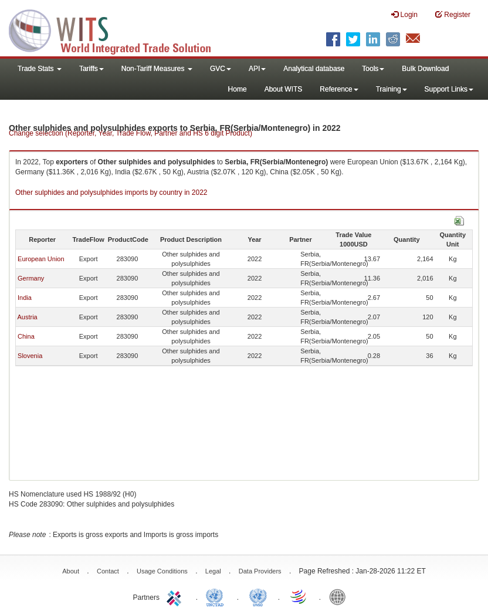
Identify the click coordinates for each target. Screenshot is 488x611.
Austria (27, 316)
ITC (176, 596)
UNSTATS (258, 596)
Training (391, 89)
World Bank (340, 596)
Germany (31, 278)
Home (237, 89)
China (26, 336)
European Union (41, 258)
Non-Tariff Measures (156, 69)
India (25, 297)
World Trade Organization (299, 596)
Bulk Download (425, 69)
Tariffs (91, 69)
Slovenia (30, 355)
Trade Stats (40, 69)
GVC (220, 69)
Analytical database (313, 69)
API (257, 69)
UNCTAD (217, 596)
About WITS (284, 89)
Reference (339, 89)
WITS (117, 29)
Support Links (449, 89)
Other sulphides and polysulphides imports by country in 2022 (111, 192)
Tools (373, 69)
